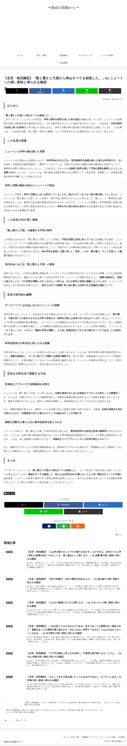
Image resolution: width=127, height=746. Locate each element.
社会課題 (121, 738)
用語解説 (83, 738)
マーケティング (96, 738)
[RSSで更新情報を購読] (69, 526)
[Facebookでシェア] (43, 91)
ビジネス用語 (110, 738)
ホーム (63, 738)
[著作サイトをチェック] (57, 526)
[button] (103, 91)
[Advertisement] (63, 33)
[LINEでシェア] (83, 91)
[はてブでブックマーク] (63, 91)
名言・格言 (9, 493)
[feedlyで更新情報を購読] (63, 526)
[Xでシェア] (23, 91)
